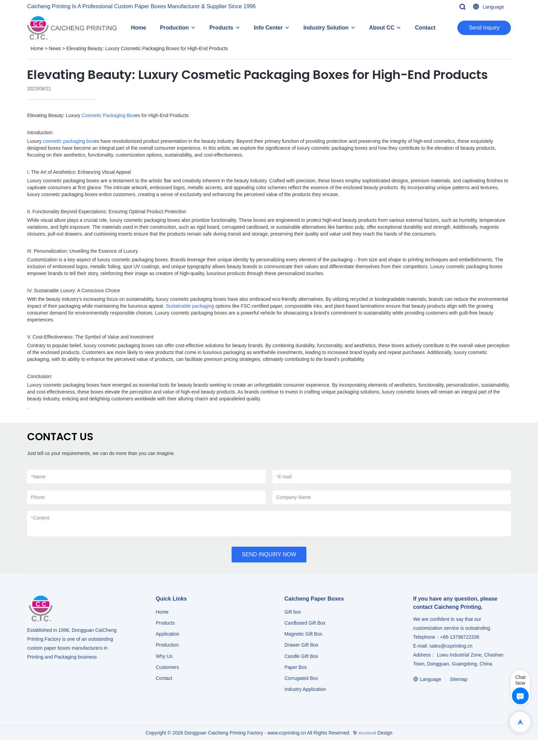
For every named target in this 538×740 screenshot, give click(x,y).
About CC (382, 28)
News (55, 48)
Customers (167, 667)
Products (221, 28)
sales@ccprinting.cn (450, 646)
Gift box (292, 612)
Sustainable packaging (190, 306)
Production (174, 28)
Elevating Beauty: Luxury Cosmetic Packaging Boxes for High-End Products (147, 48)
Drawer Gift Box (301, 645)
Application (167, 634)
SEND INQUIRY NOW (269, 554)
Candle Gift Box (301, 656)
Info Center (268, 28)
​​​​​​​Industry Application (305, 689)
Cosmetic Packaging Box (108, 115)
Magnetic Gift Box (303, 634)
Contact (425, 28)
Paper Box (295, 667)
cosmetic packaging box (68, 141)
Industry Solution (326, 28)
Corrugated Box (301, 678)
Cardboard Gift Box (305, 623)
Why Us (164, 656)
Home (138, 28)
